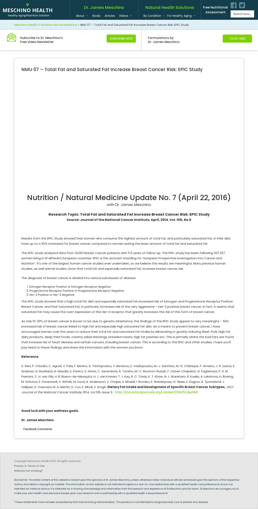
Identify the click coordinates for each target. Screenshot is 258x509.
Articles (110, 16)
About (80, 16)
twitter (242, 5)
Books (97, 16)
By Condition (152, 16)
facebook (234, 5)
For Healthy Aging (179, 16)
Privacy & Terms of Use (29, 466)
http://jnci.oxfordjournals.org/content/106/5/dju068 (156, 392)
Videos (123, 16)
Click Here (237, 39)
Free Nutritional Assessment (215, 10)
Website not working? (28, 471)
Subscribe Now (121, 39)
